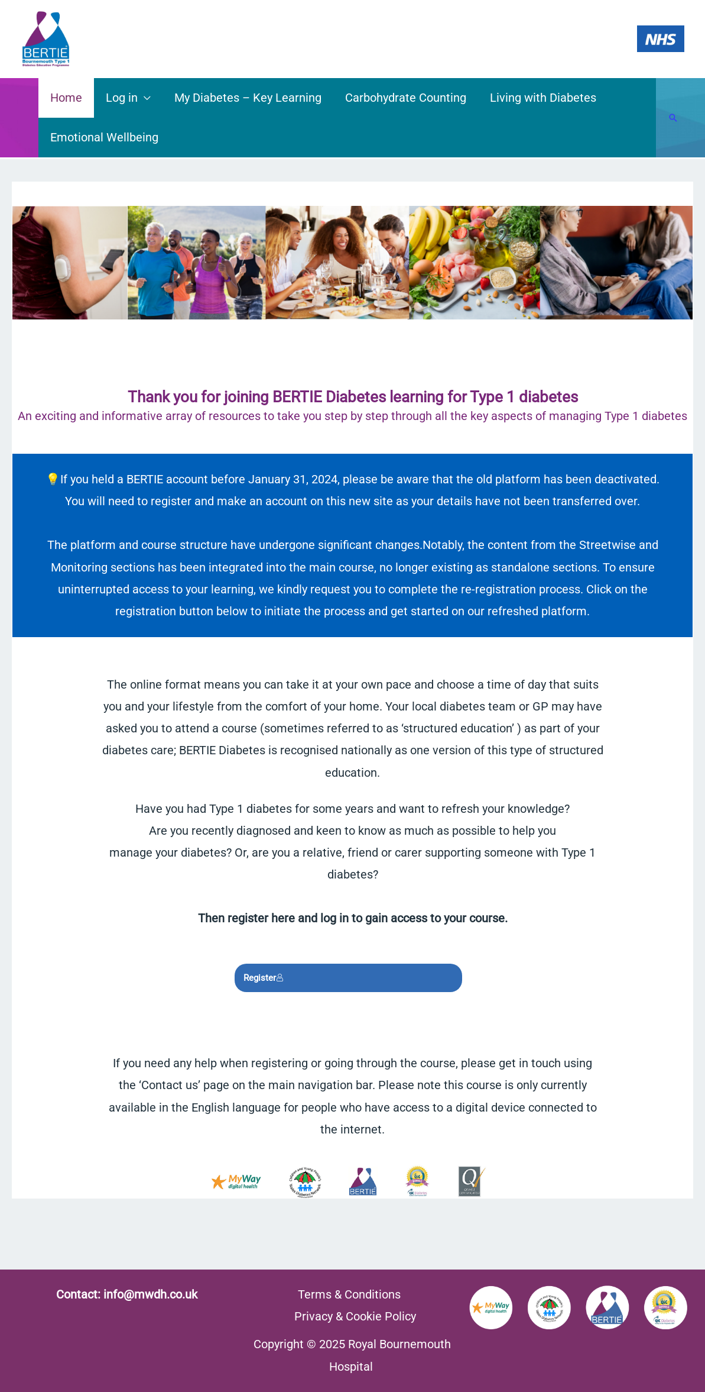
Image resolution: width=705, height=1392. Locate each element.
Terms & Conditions (349, 1294)
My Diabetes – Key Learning (247, 98)
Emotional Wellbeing (104, 137)
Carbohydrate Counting (405, 98)
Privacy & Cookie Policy (355, 1316)
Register (263, 978)
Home (66, 98)
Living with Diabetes (543, 98)
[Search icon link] (673, 117)
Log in (122, 98)
